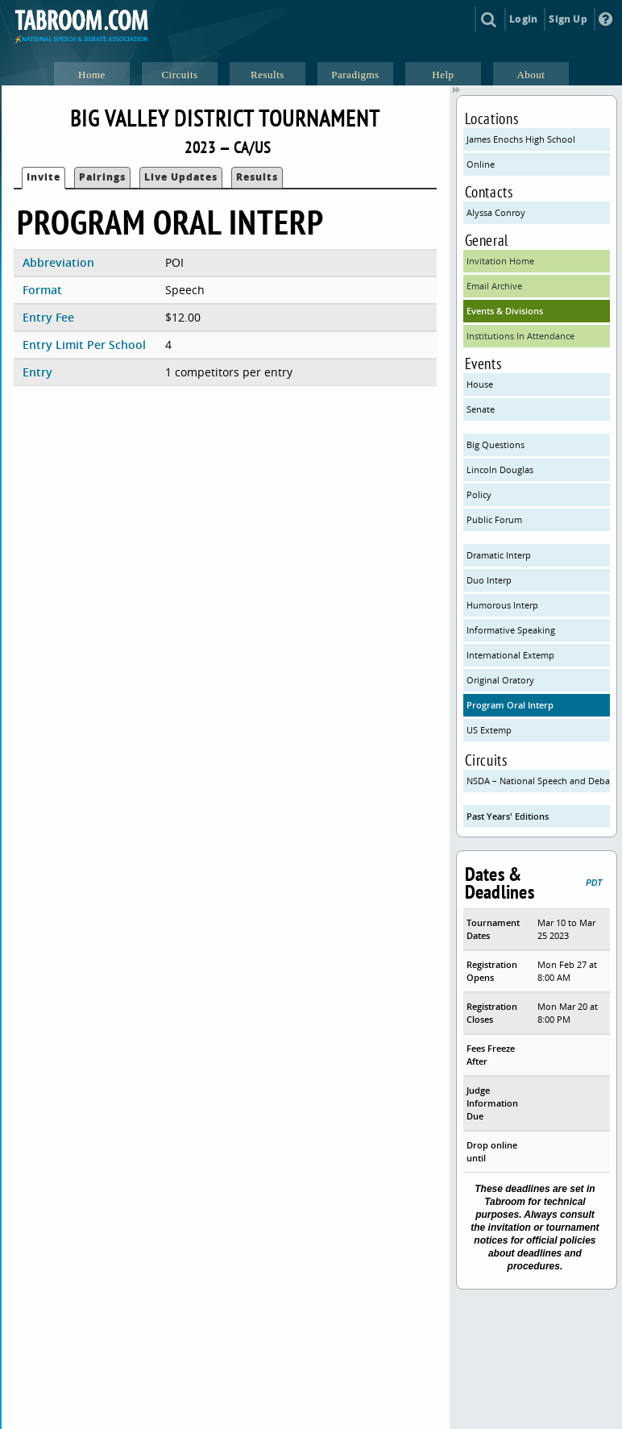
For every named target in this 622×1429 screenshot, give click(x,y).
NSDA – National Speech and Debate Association (538, 781)
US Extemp (489, 730)
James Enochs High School (520, 139)
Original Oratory (500, 680)
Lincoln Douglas (499, 469)
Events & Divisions (504, 311)
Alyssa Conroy (495, 212)
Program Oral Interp (510, 705)
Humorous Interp (502, 605)
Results (257, 177)
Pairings (102, 177)
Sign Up (568, 19)
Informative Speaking (510, 630)
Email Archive (494, 286)
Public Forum (494, 519)
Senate (480, 409)
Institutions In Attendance (520, 336)
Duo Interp (489, 580)
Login (523, 19)
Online (480, 164)
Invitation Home (500, 261)
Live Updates (181, 177)
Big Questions (495, 444)
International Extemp (510, 655)
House (479, 384)
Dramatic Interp (498, 555)
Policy (478, 494)
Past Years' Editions (507, 816)
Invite (43, 177)
